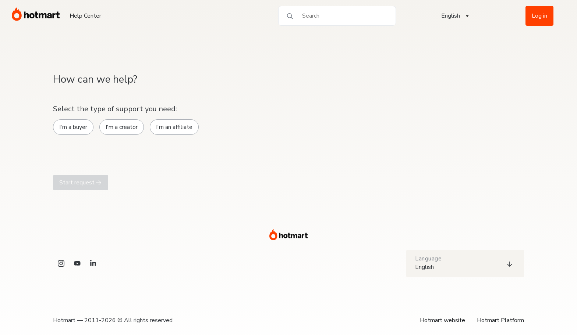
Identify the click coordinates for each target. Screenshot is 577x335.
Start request (80, 183)
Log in (539, 16)
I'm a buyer (73, 127)
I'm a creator (122, 127)
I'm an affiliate (174, 127)
